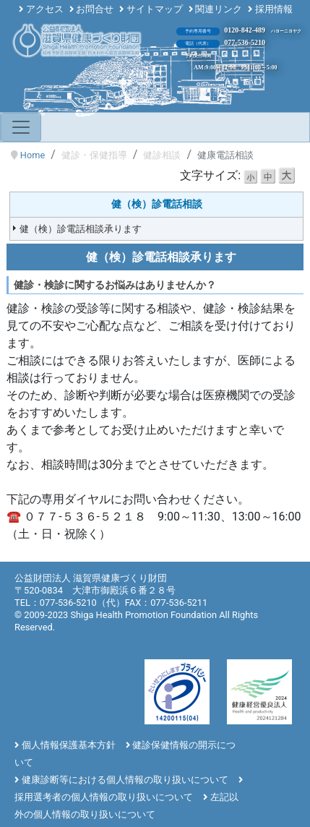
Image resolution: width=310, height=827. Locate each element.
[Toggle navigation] (21, 127)
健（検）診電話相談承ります (81, 228)
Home (32, 155)
